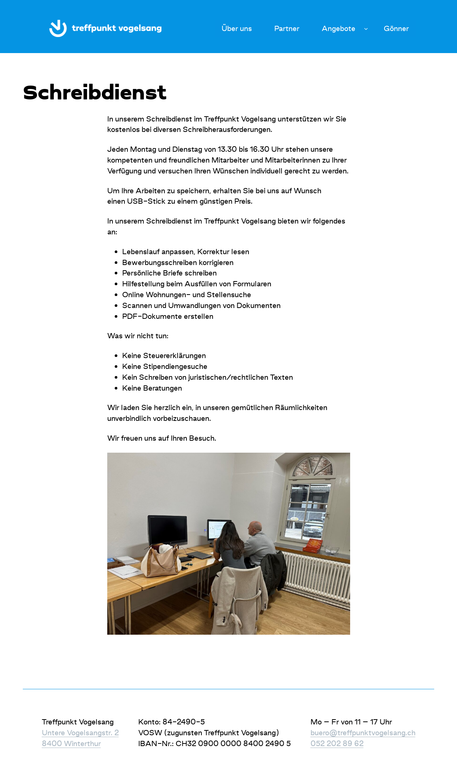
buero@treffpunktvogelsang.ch (363, 732)
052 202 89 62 (337, 743)
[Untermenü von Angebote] (366, 29)
